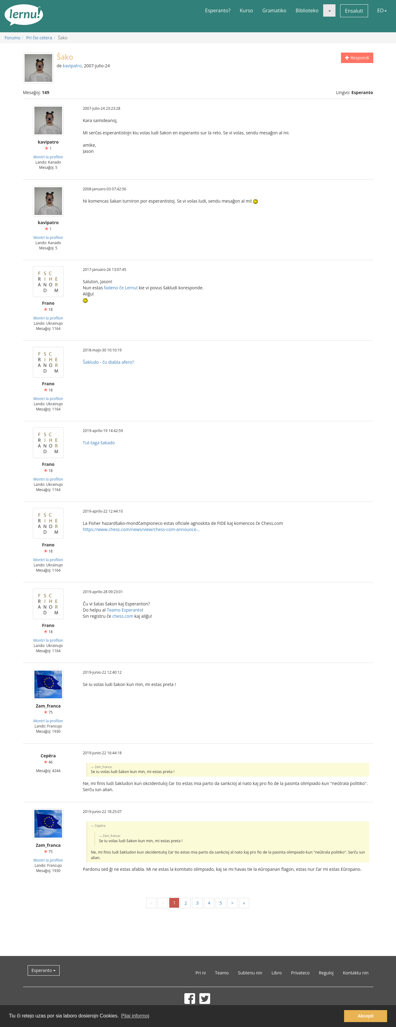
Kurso (246, 10)
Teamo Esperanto (124, 610)
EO (382, 10)
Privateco (300, 973)
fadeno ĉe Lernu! (121, 288)
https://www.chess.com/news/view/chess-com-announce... (141, 529)
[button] (329, 10)
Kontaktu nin (356, 973)
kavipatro (72, 66)
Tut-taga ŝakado (99, 443)
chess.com (122, 616)
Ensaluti (354, 10)
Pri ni (200, 973)
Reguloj (326, 973)
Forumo (12, 38)
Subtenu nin (250, 973)
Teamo (222, 973)
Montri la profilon (48, 156)
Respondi (357, 58)
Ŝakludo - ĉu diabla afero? (108, 362)
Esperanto (44, 970)
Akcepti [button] (366, 1015)
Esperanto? (218, 10)
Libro (277, 973)
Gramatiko (274, 10)
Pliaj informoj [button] (135, 1015)
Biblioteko (307, 10)
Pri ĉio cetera (39, 38)
